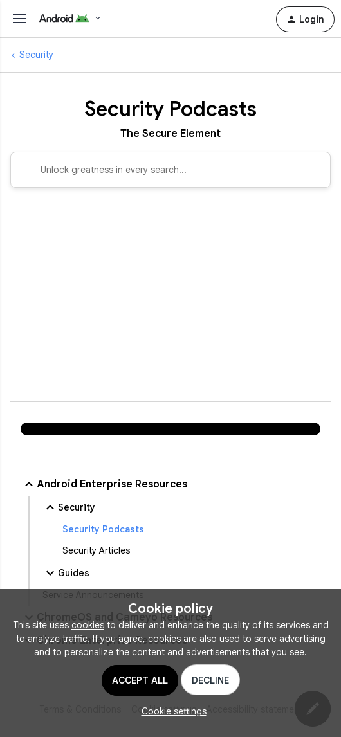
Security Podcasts (103, 529)
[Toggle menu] (19, 18)
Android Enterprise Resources (104, 484)
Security (36, 54)
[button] (171, 711)
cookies (87, 625)
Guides (65, 573)
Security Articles (96, 550)
